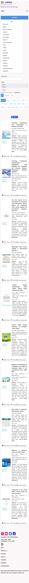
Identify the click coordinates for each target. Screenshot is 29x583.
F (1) (23, 100)
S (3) (13, 107)
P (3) (3, 107)
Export (14, 117)
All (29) (3, 100)
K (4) (11, 103)
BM (1, 6)
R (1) (9, 107)
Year (12, 95)
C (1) (14, 100)
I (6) (5, 103)
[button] (4, 90)
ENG (4, 6)
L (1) (15, 103)
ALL (12, 21)
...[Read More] (22, 315)
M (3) (19, 103)
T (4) (17, 107)
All (2, 95)
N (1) (23, 103)
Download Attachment (7, 305)
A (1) (8, 100)
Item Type (7, 95)
